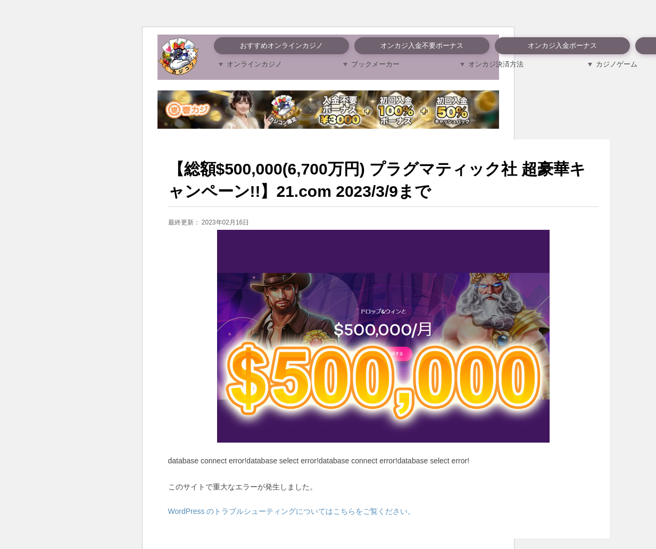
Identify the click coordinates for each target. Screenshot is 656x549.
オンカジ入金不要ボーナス (421, 45)
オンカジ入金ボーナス (562, 45)
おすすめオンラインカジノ (281, 45)
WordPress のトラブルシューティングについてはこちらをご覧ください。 (292, 511)
